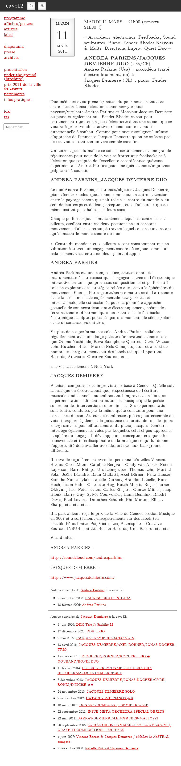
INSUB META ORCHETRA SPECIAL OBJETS (126, 711)
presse (9, 52)
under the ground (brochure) (20, 76)
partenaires (14, 93)
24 (31, 5)
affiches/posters (18, 23)
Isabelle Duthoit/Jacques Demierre (111, 748)
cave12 (14, 5)
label (8, 34)
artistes (10, 29)
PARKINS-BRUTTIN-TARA (108, 597)
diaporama (14, 46)
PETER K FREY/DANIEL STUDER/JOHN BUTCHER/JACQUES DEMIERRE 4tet (105, 670)
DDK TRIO (95, 631)
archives (11, 57)
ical (7, 111)
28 (42, 5)
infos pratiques (17, 99)
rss (6, 116)
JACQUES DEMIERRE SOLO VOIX (105, 637)
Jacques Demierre (94, 616)
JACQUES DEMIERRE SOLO (111, 691)
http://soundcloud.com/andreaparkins (86, 557)
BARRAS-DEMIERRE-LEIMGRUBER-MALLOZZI (117, 718)
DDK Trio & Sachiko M (94, 624)
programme (14, 17)
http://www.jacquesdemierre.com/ (82, 577)
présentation (15, 69)
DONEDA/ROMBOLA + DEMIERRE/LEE (113, 704)
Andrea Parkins (92, 589)
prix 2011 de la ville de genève (22, 86)
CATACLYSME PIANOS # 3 (109, 697)
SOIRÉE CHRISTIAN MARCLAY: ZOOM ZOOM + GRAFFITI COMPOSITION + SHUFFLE (114, 727)
